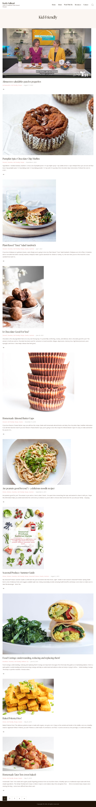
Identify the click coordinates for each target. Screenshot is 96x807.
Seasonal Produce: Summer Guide (19, 572)
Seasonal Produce (34, 576)
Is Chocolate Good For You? (16, 331)
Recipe (20, 85)
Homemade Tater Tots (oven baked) (19, 774)
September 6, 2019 (41, 492)
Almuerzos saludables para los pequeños (22, 81)
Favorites (10, 162)
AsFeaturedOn (6, 85)
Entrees (9, 492)
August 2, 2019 (55, 576)
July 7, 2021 (39, 249)
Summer (31, 249)
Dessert (5, 162)
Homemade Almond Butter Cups (18, 418)
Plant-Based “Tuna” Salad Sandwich (19, 245)
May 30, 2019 (28, 722)
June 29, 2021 (40, 335)
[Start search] (92, 5)
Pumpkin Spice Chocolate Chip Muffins (21, 158)
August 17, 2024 (28, 85)
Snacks (27, 249)
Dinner (4, 492)
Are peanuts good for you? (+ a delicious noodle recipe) (28, 488)
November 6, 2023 (31, 162)
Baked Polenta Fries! (12, 718)
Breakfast (5, 661)
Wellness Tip (25, 661)
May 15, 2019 (28, 778)
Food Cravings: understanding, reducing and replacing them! (31, 657)
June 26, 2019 (34, 661)
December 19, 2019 (30, 422)
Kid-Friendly (14, 85)
